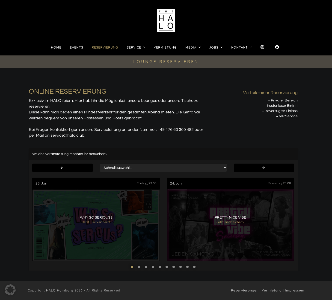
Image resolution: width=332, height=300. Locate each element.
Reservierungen (244, 290)
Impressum (294, 290)
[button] (10, 290)
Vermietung (272, 290)
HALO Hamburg (59, 290)
